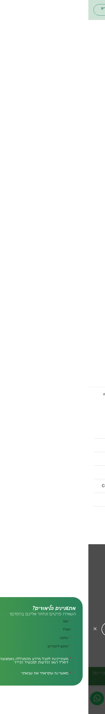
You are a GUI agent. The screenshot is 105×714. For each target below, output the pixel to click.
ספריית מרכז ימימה (82, 233)
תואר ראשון (89, 63)
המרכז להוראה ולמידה (80, 265)
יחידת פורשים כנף (83, 253)
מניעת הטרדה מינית (82, 361)
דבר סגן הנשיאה (85, 124)
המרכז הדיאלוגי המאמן (79, 317)
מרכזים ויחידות (86, 245)
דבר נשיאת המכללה (82, 120)
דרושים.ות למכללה (83, 377)
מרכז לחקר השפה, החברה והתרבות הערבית (68, 311)
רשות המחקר (88, 305)
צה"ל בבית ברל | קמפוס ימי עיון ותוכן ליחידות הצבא (68, 149)
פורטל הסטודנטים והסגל (61, 9)
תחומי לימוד (89, 83)
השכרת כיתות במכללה (80, 357)
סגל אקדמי (90, 136)
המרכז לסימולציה (84, 293)
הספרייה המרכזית (83, 221)
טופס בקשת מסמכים (80, 385)
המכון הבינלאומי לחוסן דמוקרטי (71, 289)
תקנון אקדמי (88, 381)
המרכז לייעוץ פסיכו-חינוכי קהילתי (68, 279)
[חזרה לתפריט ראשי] (73, 50)
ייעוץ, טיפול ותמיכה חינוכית (75, 99)
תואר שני (92, 66)
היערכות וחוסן (87, 155)
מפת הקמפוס (87, 349)
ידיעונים (92, 204)
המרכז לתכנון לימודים (80, 261)
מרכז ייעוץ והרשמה (82, 184)
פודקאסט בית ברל (83, 163)
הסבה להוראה (88, 70)
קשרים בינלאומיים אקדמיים (74, 324)
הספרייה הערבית (84, 236)
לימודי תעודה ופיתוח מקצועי (73, 74)
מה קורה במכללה (85, 140)
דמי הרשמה (89, 196)
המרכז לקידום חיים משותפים (73, 297)
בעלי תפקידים (86, 128)
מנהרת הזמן (89, 301)
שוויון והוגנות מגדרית (81, 321)
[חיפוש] (87, 10)
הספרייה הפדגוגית (83, 229)
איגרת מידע (89, 144)
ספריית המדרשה (84, 225)
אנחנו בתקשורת (85, 159)
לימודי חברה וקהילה (82, 103)
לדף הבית (93, 394)
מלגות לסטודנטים (84, 188)
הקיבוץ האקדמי (85, 285)
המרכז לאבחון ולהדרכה (79, 273)
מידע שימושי (88, 337)
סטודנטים (56, 167)
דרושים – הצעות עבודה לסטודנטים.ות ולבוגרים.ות (68, 371)
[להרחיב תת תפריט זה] (73, 58)
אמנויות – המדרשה (82, 95)
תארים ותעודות (86, 54)
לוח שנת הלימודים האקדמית (74, 353)
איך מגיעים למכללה (83, 345)
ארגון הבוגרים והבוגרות (22, 10)
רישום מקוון (89, 180)
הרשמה (93, 172)
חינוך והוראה (88, 91)
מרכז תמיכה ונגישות (82, 269)
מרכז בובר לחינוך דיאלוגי (77, 257)
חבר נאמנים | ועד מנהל (79, 132)
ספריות (93, 212)
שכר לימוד (90, 192)
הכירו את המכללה (84, 111)
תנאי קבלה (90, 200)
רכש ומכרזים (88, 365)
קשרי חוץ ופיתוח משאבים (76, 328)
